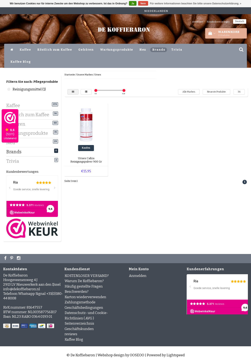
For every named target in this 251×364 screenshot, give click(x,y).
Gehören (86, 49)
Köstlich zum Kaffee (54, 49)
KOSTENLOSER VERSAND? (87, 276)
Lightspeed (175, 355)
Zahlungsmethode (80, 302)
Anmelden (137, 276)
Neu (142, 49)
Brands (158, 49)
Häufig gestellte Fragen (84, 286)
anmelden (197, 21)
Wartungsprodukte (116, 49)
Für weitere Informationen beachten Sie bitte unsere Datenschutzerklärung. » (195, 3)
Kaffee (25, 49)
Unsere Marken (84, 74)
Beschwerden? (77, 291)
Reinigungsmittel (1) (8, 89)
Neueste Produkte (216, 91)
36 (239, 91)
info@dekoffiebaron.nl (21, 289)
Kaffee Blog (20, 62)
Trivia (176, 49)
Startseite (69, 74)
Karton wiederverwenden (85, 297)
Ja (132, 3)
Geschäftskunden (79, 329)
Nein (143, 3)
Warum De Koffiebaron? (84, 281)
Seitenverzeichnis (79, 323)
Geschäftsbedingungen (84, 307)
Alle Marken (188, 91)
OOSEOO (137, 355)
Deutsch (239, 21)
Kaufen (86, 147)
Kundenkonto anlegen (218, 21)
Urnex (97, 74)
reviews (71, 334)
